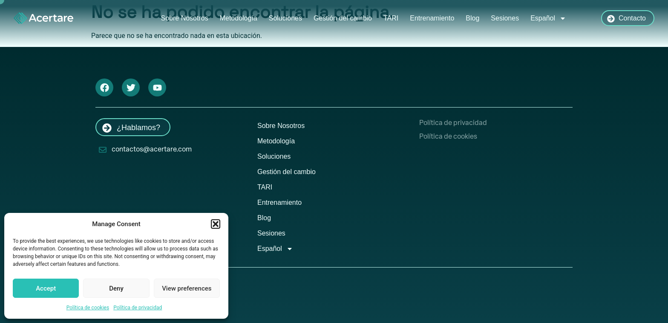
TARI (390, 18)
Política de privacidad (137, 308)
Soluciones (285, 18)
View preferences (186, 288)
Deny (116, 288)
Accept (46, 288)
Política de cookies (87, 308)
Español (548, 18)
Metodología (238, 18)
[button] (215, 224)
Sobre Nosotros (184, 18)
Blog (472, 18)
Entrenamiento (432, 18)
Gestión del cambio (343, 18)
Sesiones (505, 18)
